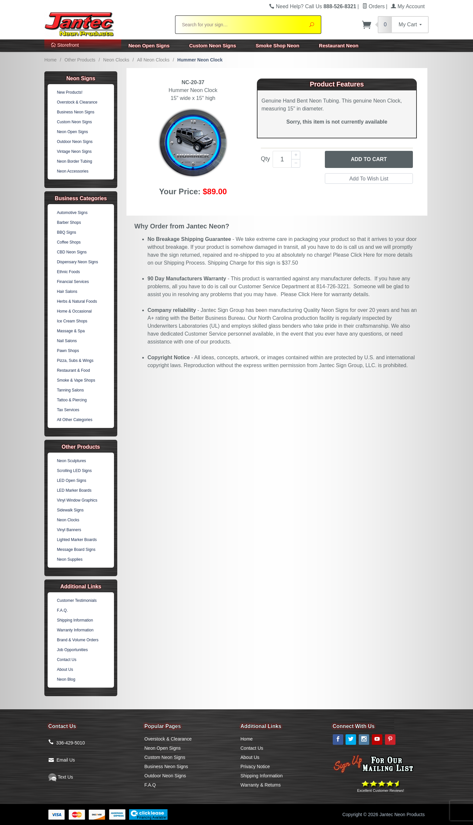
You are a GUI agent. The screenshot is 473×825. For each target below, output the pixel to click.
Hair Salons (67, 291)
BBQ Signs (66, 232)
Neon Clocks (116, 59)
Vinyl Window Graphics (77, 500)
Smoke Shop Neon (278, 45)
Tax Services (68, 410)
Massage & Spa (71, 331)
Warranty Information (75, 630)
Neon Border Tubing (74, 161)
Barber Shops (69, 222)
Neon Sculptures (71, 461)
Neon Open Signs (148, 45)
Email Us (65, 760)
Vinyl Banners (69, 530)
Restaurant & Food (73, 370)
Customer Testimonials (77, 600)
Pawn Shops (68, 350)
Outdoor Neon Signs (75, 141)
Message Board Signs (76, 549)
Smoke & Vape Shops (76, 380)
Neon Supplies (69, 559)
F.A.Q (150, 785)
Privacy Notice (255, 766)
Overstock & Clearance (77, 102)
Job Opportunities (72, 650)
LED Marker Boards (74, 490)
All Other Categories (74, 419)
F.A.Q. (62, 610)
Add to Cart (369, 159)
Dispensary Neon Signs (77, 262)
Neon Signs (80, 78)
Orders (373, 6)
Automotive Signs (72, 212)
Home (50, 59)
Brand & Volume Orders (78, 640)
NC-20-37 (193, 82)
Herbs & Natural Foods (77, 301)
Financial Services (73, 281)
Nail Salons (67, 341)
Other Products (79, 59)
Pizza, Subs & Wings (75, 360)
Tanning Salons (70, 390)
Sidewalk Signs (70, 510)
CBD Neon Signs (72, 252)
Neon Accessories (72, 171)
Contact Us (66, 659)
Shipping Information (75, 620)
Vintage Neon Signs (74, 151)
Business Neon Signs (75, 112)
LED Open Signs (71, 480)
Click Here (362, 255)
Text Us (60, 777)
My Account (408, 6)
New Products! (69, 92)
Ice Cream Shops (72, 321)
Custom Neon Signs (212, 45)
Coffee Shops (69, 242)
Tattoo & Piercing (72, 400)
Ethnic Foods (68, 272)
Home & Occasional (74, 311)
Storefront (65, 45)
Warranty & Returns (260, 785)
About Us (65, 669)
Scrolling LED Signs (74, 470)
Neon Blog (66, 679)
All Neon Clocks (153, 59)
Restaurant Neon (338, 45)
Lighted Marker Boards (77, 539)
